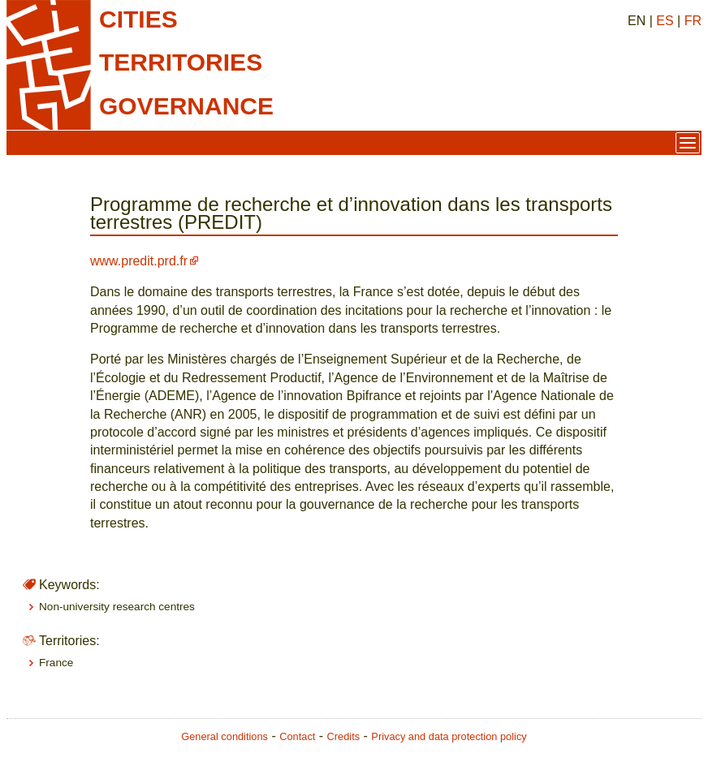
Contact (297, 736)
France (56, 663)
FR (693, 21)
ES (664, 21)
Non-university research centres (117, 607)
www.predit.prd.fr (139, 261)
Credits (343, 736)
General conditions (224, 736)
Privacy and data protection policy (448, 736)
